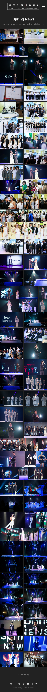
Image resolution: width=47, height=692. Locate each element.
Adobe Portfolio (28, 688)
